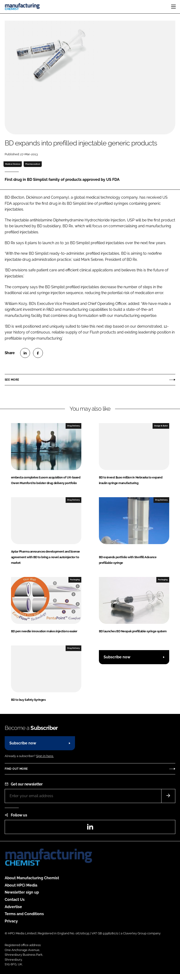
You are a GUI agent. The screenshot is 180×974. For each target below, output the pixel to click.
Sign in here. (45, 756)
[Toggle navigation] (173, 6)
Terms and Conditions (24, 914)
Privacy (11, 921)
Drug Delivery (73, 425)
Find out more (16, 768)
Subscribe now (117, 657)
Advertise (13, 907)
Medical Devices (12, 164)
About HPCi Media (21, 885)
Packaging (75, 579)
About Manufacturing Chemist (32, 878)
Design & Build (161, 425)
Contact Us (15, 899)
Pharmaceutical (32, 164)
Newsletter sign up (22, 892)
